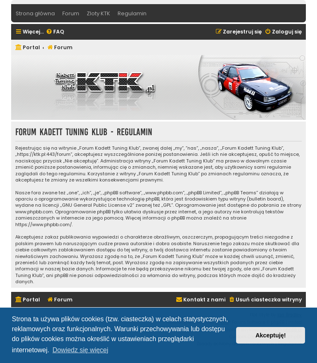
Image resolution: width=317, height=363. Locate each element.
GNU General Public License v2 (97, 205)
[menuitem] (55, 32)
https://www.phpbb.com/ (43, 225)
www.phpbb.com (34, 212)
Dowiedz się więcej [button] (80, 349)
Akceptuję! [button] (270, 335)
